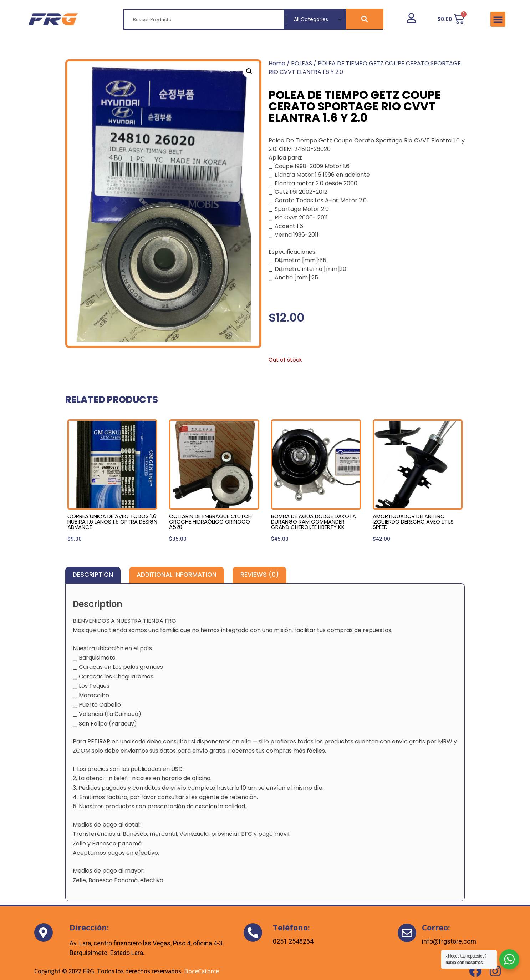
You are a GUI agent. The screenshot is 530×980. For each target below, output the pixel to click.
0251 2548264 (293, 941)
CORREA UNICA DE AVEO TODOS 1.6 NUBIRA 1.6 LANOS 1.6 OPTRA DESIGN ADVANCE (112, 522)
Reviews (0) (259, 574)
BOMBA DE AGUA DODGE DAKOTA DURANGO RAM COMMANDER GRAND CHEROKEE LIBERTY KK (313, 522)
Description (93, 574)
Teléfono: (291, 927)
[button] (497, 19)
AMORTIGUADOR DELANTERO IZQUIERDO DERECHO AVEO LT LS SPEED (413, 522)
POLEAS (301, 63)
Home (277, 63)
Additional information (176, 574)
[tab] (93, 575)
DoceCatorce (201, 971)
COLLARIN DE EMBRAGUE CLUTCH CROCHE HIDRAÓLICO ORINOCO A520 (210, 522)
